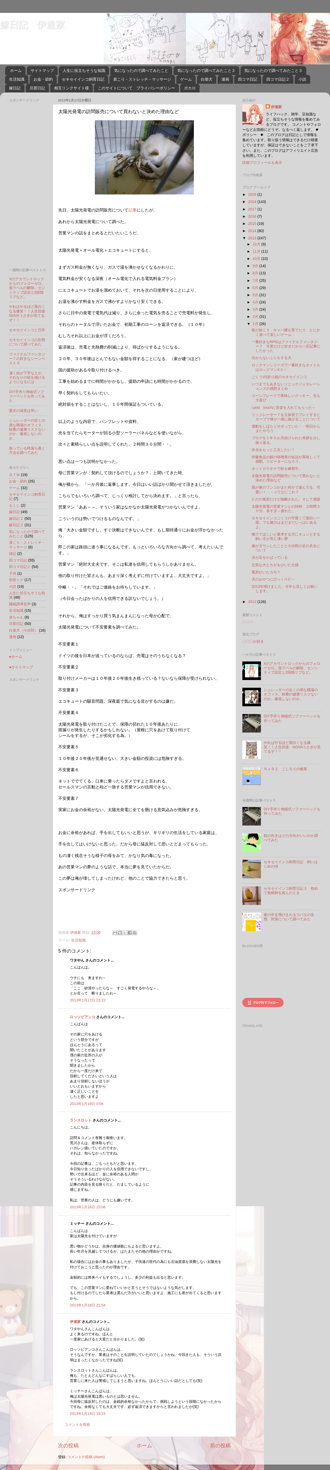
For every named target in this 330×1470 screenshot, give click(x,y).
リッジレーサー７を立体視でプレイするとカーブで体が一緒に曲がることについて (286, 417)
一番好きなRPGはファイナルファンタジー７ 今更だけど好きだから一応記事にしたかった (286, 346)
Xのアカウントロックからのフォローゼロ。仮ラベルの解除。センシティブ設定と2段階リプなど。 (27, 288)
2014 (252, 231)
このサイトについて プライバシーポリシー (136, 88)
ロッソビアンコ (82, 1017)
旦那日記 (37, 88)
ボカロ (190, 88)
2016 (252, 216)
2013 (252, 238)
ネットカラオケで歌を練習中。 (277, 468)
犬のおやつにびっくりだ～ (273, 579)
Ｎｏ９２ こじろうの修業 (285, 769)
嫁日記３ (16, 525)
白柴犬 (206, 79)
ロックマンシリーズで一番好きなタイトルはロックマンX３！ (286, 367)
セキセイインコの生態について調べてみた (27, 342)
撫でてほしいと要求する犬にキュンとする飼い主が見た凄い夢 (286, 536)
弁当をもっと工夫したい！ (273, 450)
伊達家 (75, 1322)
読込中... (249, 622)
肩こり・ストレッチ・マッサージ (142, 79)
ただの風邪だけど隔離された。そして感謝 (286, 499)
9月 (256, 266)
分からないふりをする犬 (271, 358)
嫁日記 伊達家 (32, 24)
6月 (256, 288)
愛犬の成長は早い (23, 411)
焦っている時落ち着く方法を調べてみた (27, 450)
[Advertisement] (77, 909)
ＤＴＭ (14, 475)
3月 (256, 309)
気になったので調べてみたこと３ (273, 70)
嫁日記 (15, 88)
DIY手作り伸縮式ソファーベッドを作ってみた (27, 396)
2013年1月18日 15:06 (87, 1207)
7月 (256, 280)
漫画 (225, 79)
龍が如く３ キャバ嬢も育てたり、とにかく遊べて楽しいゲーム (286, 332)
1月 (256, 324)
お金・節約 (43, 79)
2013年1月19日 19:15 (87, 1414)
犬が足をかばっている (270, 557)
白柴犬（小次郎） (23, 630)
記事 (132, 210)
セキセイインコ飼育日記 (83, 79)
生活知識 (16, 79)
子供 (12, 573)
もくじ (14, 505)
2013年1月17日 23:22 (87, 1000)
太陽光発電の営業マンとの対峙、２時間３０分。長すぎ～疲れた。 (286, 508)
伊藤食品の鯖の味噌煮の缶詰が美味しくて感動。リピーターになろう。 (286, 459)
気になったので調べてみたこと (141, 70)
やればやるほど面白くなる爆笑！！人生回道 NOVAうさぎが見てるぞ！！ (29, 313)
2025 (252, 194)
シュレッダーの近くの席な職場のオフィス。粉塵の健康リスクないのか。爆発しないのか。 (27, 429)
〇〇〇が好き (253, 641)
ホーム (16, 70)
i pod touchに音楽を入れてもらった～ (284, 407)
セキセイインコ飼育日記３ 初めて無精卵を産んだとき (291, 890)
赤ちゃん (16, 617)
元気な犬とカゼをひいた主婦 (275, 565)
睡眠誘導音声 (20, 604)
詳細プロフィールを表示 (262, 162)
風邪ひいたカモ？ (266, 572)
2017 (252, 209)
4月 (256, 302)
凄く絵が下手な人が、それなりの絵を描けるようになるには (27, 377)
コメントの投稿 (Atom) (86, 1457)
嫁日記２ (16, 518)
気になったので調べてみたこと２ (206, 70)
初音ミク (16, 580)
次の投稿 (68, 1445)
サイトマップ (42, 70)
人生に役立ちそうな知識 (84, 70)
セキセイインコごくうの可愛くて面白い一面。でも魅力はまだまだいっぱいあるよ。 (286, 522)
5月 (256, 295)
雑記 (12, 553)
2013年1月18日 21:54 (87, 1305)
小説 (302, 79)
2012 (252, 602)
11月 (257, 251)
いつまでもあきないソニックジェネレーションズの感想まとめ (286, 386)
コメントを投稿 (77, 1424)
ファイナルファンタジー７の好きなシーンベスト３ (27, 358)
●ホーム (15, 657)
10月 (257, 259)
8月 (256, 273)
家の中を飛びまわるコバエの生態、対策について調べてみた (289, 917)
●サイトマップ (21, 667)
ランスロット (81, 1120)
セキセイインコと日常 (27, 330)
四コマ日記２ (278, 79)
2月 (256, 317)
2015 (252, 224)
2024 (252, 202)
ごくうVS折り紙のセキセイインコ (279, 377)
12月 (257, 244)
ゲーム (186, 79)
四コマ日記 (247, 79)
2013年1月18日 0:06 (86, 1104)
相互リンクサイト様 (71, 88)
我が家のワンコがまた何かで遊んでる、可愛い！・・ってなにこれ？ (286, 489)
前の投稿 (220, 1445)
